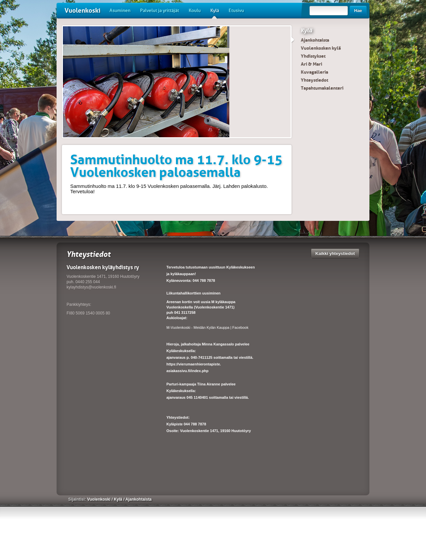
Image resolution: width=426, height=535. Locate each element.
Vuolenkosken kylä (321, 48)
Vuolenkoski (83, 10)
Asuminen (119, 10)
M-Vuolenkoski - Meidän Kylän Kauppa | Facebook (207, 327)
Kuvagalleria (314, 72)
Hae (358, 10)
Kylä (214, 13)
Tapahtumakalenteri (322, 88)
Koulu (195, 10)
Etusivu (236, 10)
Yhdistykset (313, 56)
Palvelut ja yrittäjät (159, 10)
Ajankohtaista (315, 40)
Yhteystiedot (314, 80)
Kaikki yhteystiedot (335, 253)
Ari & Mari (311, 64)
